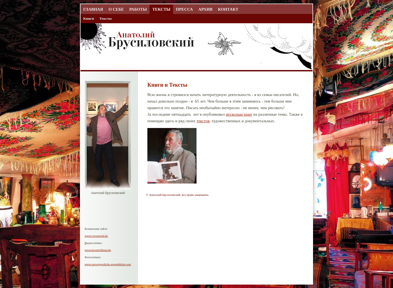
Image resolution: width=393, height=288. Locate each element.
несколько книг (239, 114)
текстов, (203, 121)
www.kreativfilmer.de (98, 250)
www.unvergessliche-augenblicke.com (108, 264)
